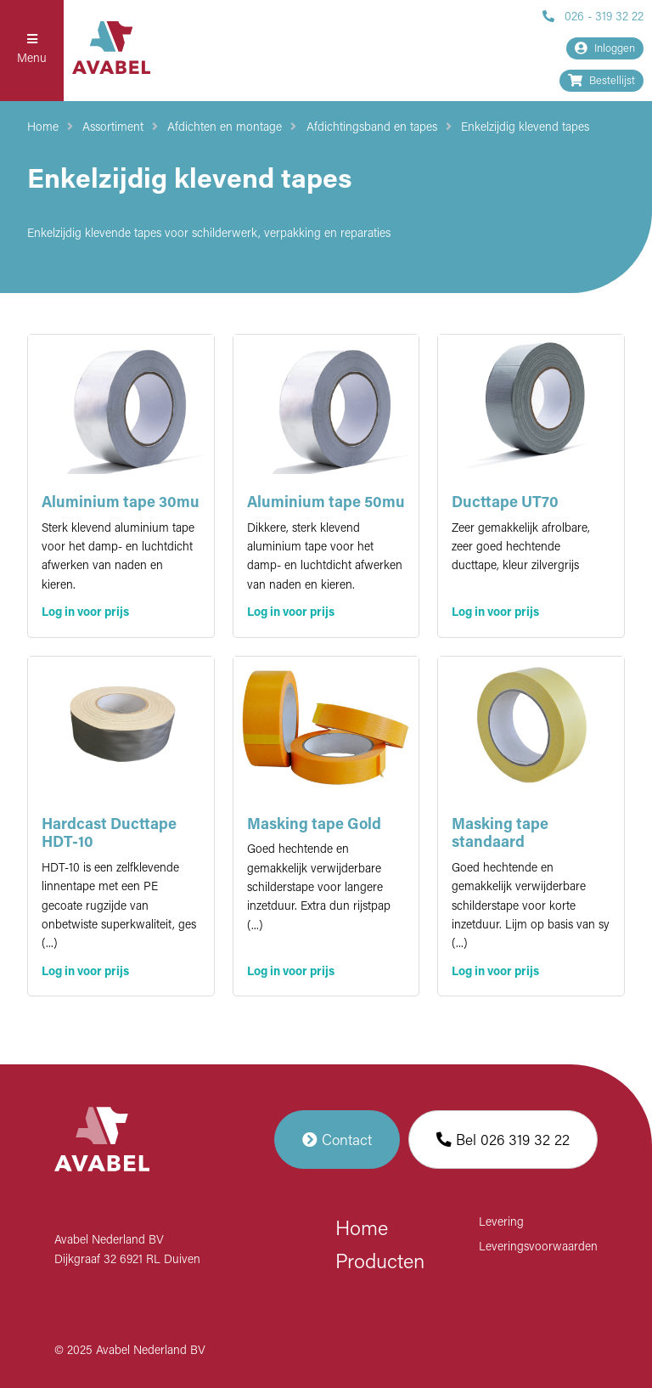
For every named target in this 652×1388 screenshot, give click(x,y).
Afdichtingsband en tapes (371, 127)
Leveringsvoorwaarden (538, 1247)
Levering (501, 1222)
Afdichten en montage (224, 127)
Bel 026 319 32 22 (503, 1139)
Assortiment (112, 127)
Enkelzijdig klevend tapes (525, 127)
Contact (337, 1139)
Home (43, 127)
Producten (379, 1263)
